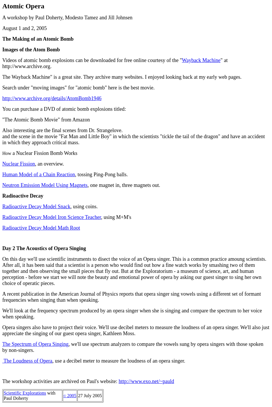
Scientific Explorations (25, 393)
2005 (69, 395)
